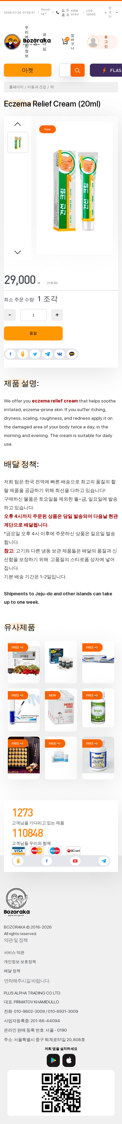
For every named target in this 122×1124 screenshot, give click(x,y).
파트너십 (44, 41)
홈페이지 (16, 87)
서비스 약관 (14, 952)
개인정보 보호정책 (20, 961)
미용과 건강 (36, 87)
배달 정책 (12, 971)
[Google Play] (53, 1060)
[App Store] (68, 1060)
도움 (60, 12)
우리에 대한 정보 (26, 41)
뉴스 (35, 41)
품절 (33, 333)
